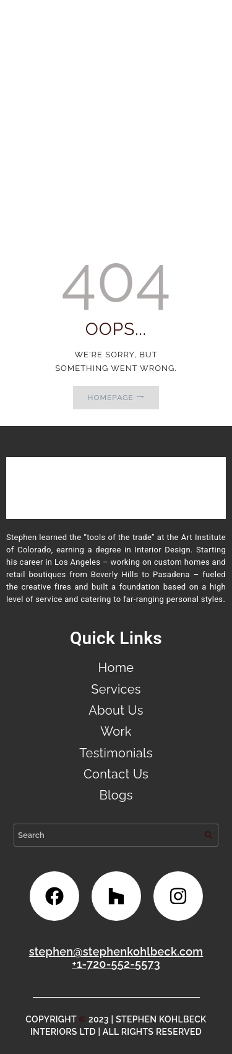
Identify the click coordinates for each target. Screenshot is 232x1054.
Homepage (111, 397)
